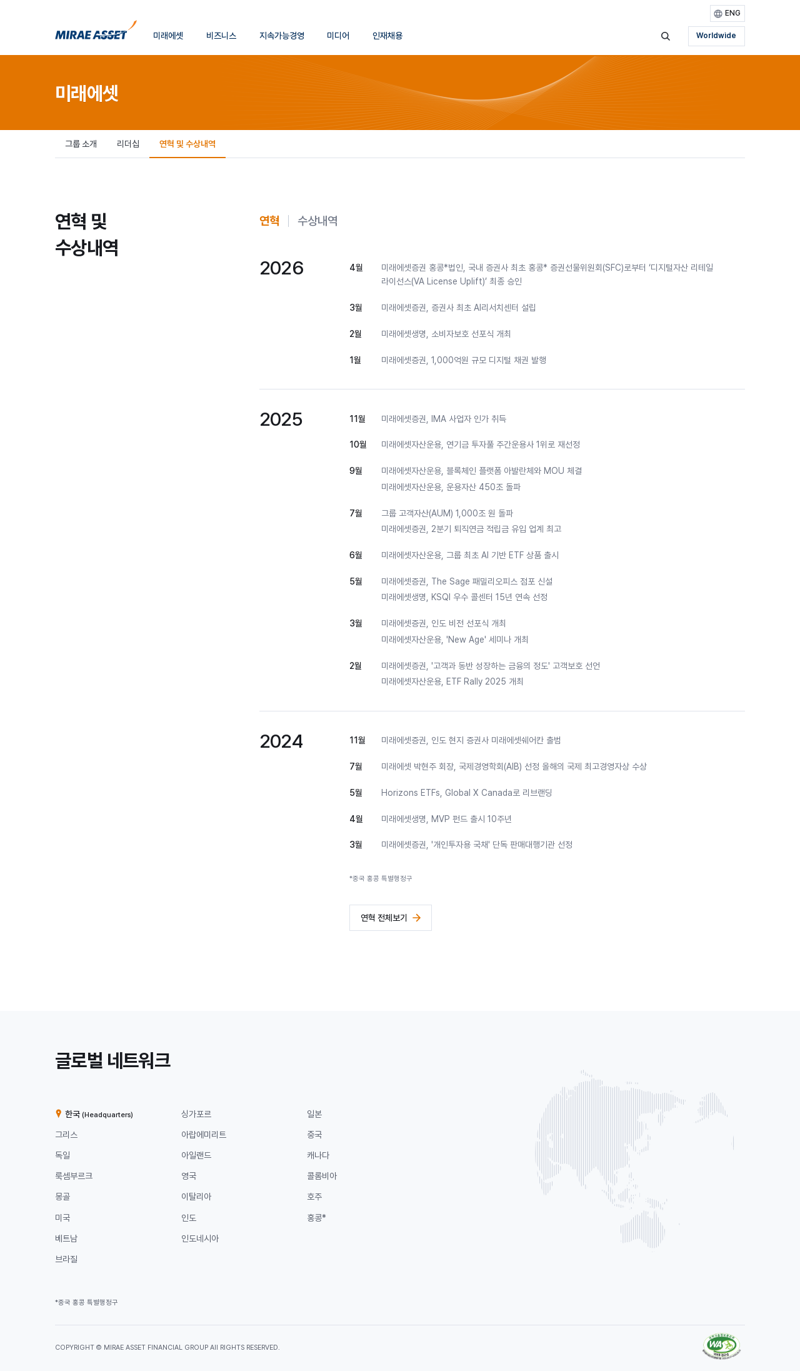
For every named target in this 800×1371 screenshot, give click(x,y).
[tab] (269, 221)
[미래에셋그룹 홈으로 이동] (96, 33)
